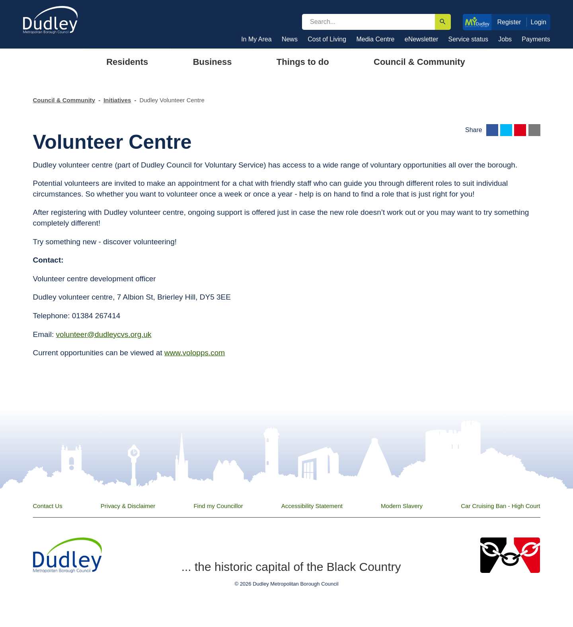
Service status (468, 39)
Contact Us (47, 505)
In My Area (256, 39)
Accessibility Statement (312, 505)
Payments (536, 39)
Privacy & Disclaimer (128, 505)
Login (539, 21)
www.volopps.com (194, 353)
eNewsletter (421, 39)
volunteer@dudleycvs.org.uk (104, 334)
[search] (368, 22)
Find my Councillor (218, 505)
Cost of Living (327, 39)
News (290, 39)
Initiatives (117, 100)
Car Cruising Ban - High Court (500, 505)
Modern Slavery (402, 505)
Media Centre (375, 39)
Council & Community (64, 100)
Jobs (505, 39)
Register (509, 21)
